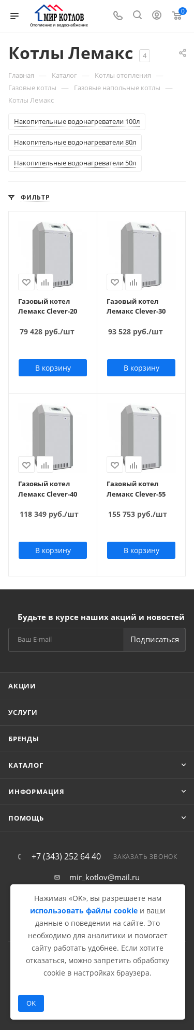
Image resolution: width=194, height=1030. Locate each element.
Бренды (23, 738)
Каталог (25, 765)
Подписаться (154, 639)
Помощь (26, 818)
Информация (36, 791)
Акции (22, 685)
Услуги (23, 712)
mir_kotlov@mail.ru (104, 877)
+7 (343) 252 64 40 (66, 856)
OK (31, 1003)
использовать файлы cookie (84, 910)
